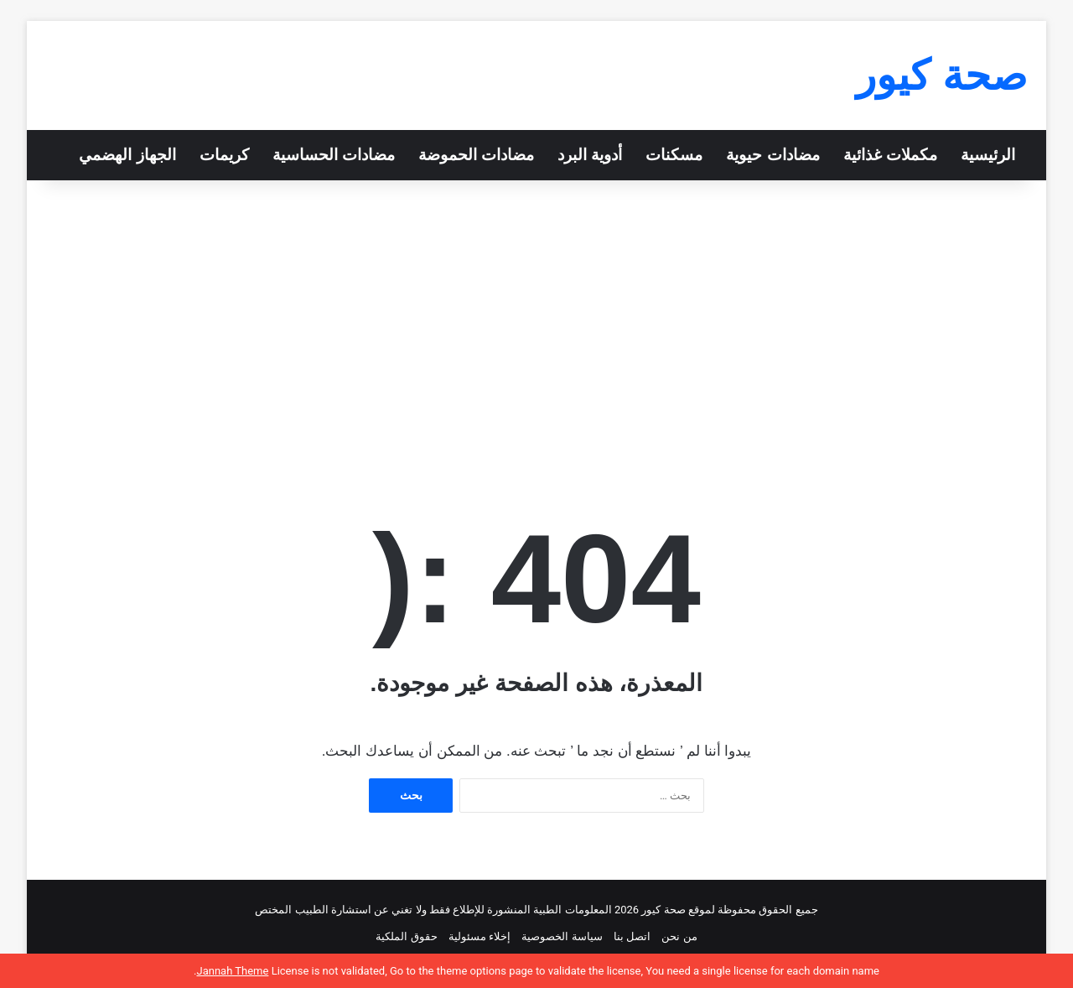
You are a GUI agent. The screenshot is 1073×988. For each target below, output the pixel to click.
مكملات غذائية (890, 155)
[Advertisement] (536, 322)
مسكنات (673, 155)
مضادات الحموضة (476, 155)
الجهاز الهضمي (127, 155)
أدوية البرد (589, 155)
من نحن (679, 936)
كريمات (224, 155)
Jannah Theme (232, 971)
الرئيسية (988, 155)
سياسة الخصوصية (561, 936)
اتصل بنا (632, 936)
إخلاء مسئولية (479, 936)
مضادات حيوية (772, 155)
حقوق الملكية (406, 936)
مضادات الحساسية (333, 155)
